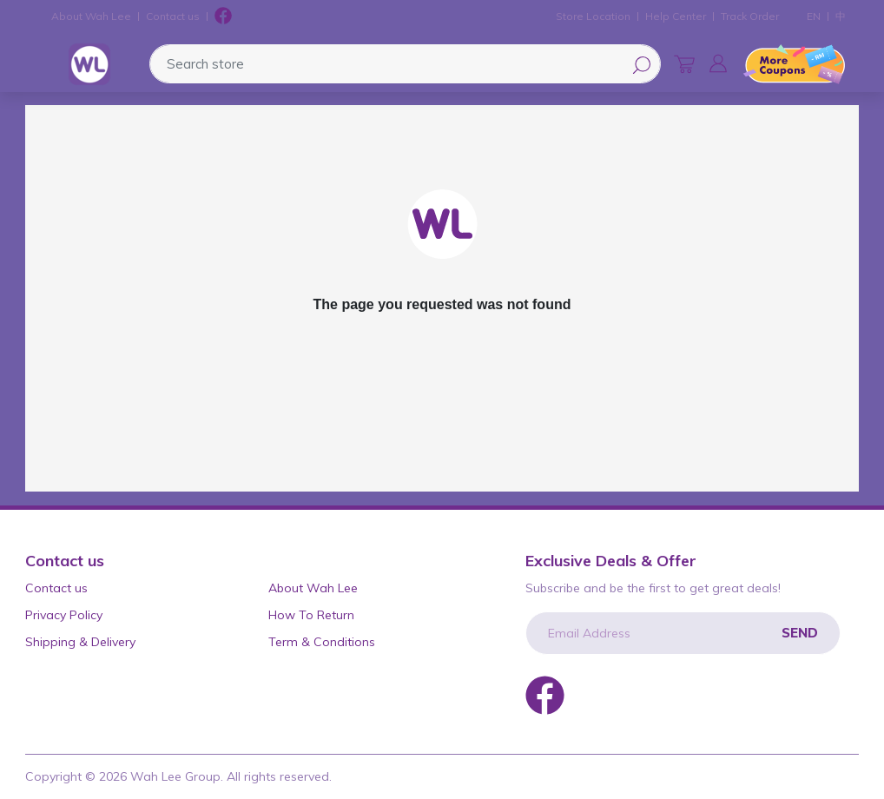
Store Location (593, 16)
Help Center (675, 16)
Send (800, 632)
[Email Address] (683, 633)
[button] (718, 63)
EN (814, 16)
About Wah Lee (91, 16)
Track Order (750, 16)
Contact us (173, 16)
